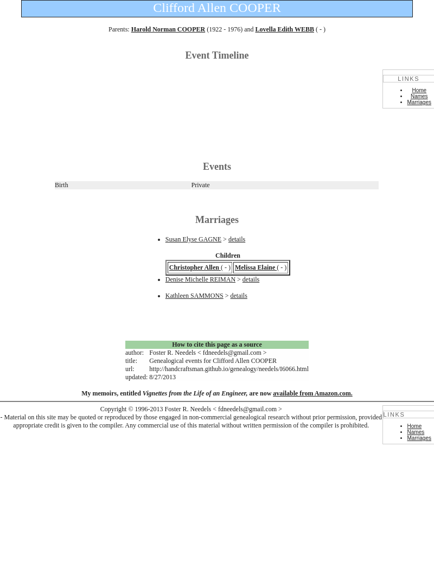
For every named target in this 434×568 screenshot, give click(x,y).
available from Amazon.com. (312, 393)
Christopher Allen (195, 267)
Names (419, 96)
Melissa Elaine (256, 267)
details (236, 239)
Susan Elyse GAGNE (193, 239)
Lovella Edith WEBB (284, 29)
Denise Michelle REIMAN (200, 279)
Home (419, 90)
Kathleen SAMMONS (194, 295)
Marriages (419, 102)
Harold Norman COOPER (168, 29)
